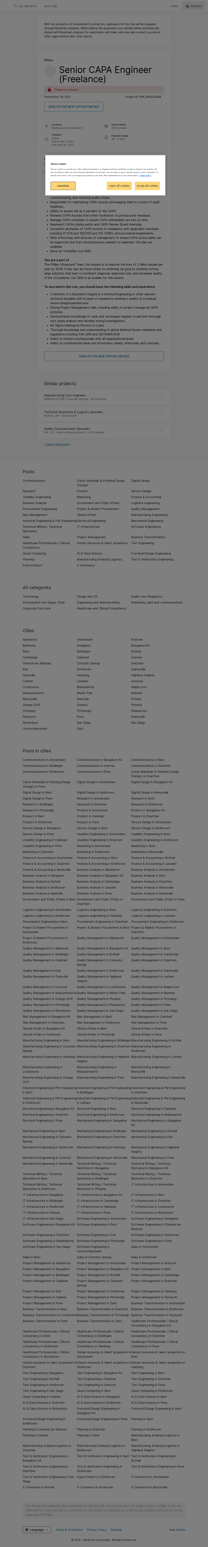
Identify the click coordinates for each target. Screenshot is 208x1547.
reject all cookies (119, 185)
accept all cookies (147, 185)
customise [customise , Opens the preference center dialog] (63, 185)
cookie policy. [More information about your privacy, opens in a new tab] (145, 175)
